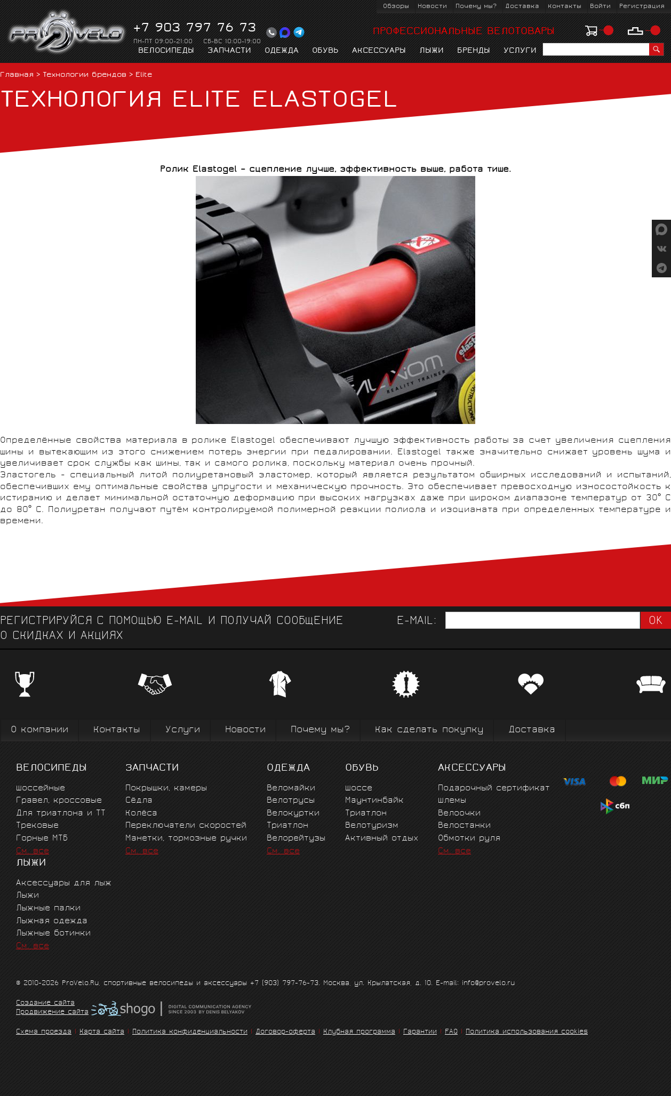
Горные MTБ (42, 838)
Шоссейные (40, 788)
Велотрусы (291, 800)
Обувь (325, 51)
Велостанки (464, 825)
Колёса (141, 813)
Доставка (522, 7)
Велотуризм (371, 825)
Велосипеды (166, 51)
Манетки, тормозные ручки (186, 838)
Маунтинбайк (374, 800)
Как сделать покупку (429, 730)
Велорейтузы (296, 838)
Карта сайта (101, 1032)
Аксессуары (379, 51)
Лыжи (431, 51)
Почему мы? (476, 7)
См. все (32, 851)
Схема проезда (43, 1032)
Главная (17, 75)
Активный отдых (381, 838)
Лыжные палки (48, 908)
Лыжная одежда (51, 921)
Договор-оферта (285, 1032)
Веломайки (291, 788)
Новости (432, 7)
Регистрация (642, 7)
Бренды (473, 51)
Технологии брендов (84, 75)
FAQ (451, 1032)
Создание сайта (45, 1003)
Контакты (564, 7)
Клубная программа (359, 1032)
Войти (600, 7)
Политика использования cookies (527, 1032)
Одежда (282, 51)
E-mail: (416, 621)
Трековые (37, 825)
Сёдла (139, 800)
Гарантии (420, 1032)
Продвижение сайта (52, 1013)
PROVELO (67, 32)
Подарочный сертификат (494, 788)
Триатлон (287, 825)
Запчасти (229, 51)
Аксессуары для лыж (63, 883)
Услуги (520, 51)
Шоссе (358, 788)
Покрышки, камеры (166, 788)
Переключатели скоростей (185, 825)
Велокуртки (293, 813)
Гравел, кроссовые (59, 800)
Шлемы (452, 800)
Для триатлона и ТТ (61, 813)
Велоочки (459, 813)
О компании (39, 730)
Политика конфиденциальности (189, 1032)
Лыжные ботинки (53, 933)
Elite (144, 75)
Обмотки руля (469, 838)
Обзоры (396, 7)
